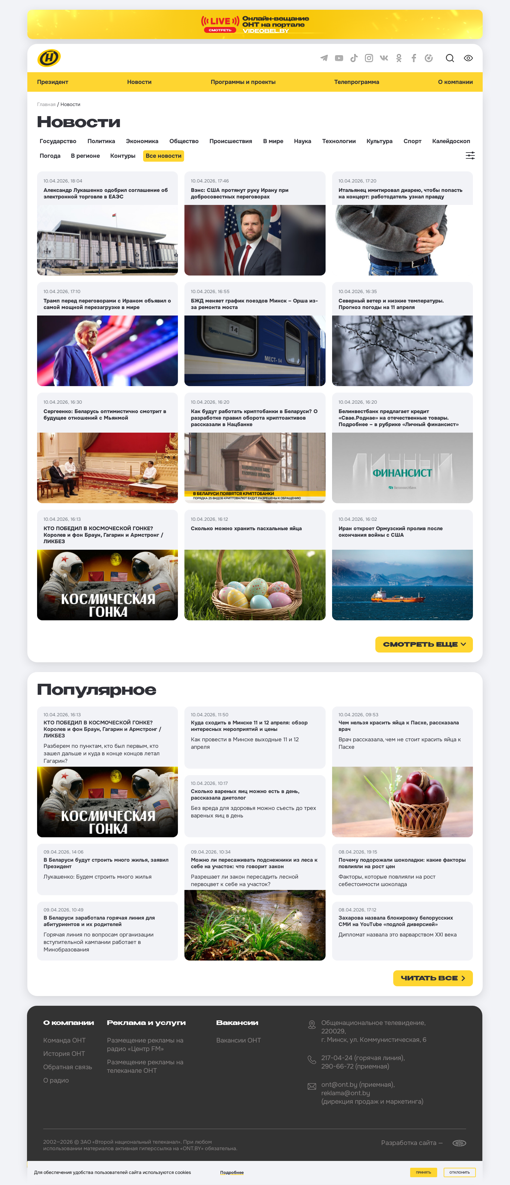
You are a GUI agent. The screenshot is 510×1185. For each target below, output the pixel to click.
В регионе (85, 155)
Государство (58, 141)
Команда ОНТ (64, 1040)
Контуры (122, 155)
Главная (46, 104)
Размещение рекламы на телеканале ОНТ (145, 1066)
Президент (52, 82)
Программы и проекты (243, 82)
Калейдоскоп (451, 141)
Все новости (163, 155)
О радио (56, 1080)
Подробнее (232, 1172)
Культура (380, 141)
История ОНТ (64, 1054)
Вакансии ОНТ (238, 1040)
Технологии (339, 141)
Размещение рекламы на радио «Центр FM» (145, 1044)
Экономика (142, 141)
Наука (302, 141)
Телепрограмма (356, 82)
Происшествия (230, 141)
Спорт (413, 141)
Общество (184, 141)
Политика (101, 141)
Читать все (429, 979)
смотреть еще (420, 645)
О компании (455, 82)
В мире (273, 141)
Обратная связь (67, 1067)
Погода (50, 155)
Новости (139, 82)
